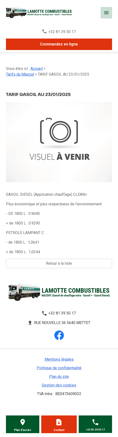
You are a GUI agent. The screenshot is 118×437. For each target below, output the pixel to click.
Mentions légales (59, 359)
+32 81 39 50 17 (62, 31)
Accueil (37, 68)
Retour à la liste (59, 263)
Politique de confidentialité (59, 368)
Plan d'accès (22, 430)
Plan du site (59, 376)
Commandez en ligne (59, 44)
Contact (59, 430)
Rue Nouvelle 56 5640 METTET (62, 322)
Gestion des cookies (59, 385)
